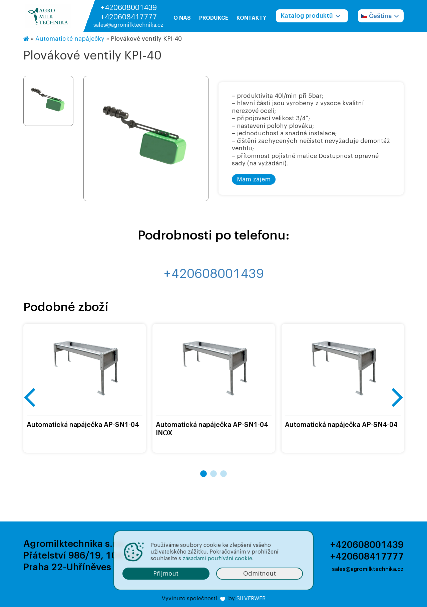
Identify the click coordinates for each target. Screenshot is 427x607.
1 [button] (203, 473)
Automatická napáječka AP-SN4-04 (341, 425)
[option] (146, 139)
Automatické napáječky (69, 39)
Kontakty (251, 18)
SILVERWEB (251, 598)
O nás (182, 18)
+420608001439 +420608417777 (128, 12)
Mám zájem (254, 179)
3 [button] (223, 473)
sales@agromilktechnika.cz (128, 25)
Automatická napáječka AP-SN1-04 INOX (212, 429)
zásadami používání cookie (217, 558)
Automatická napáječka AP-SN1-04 (83, 425)
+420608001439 (213, 274)
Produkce (213, 18)
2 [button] (213, 473)
